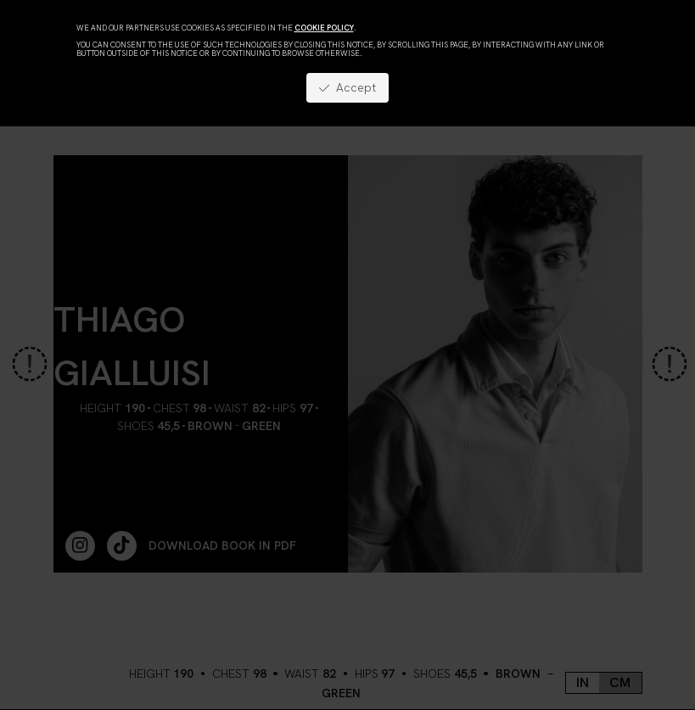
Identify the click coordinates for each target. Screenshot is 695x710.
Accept (347, 87)
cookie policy (324, 28)
